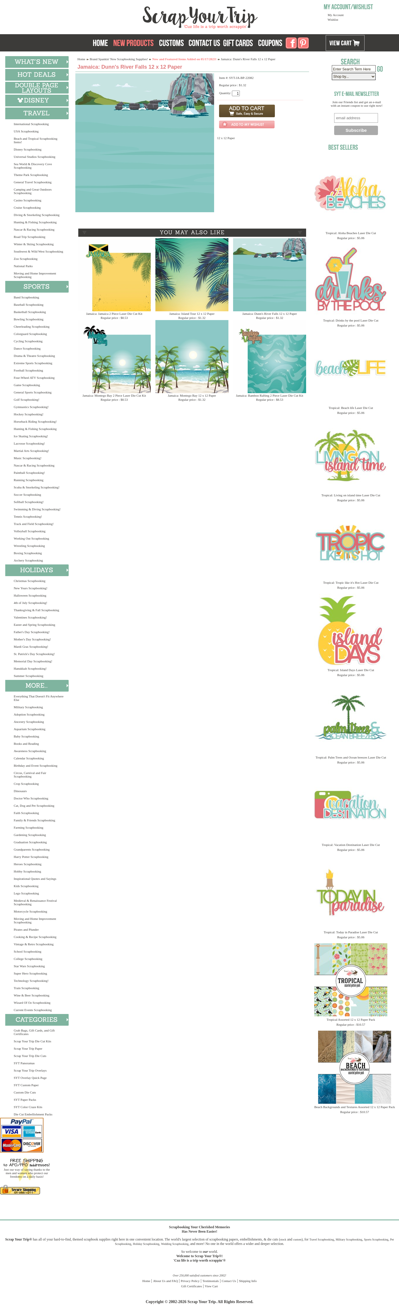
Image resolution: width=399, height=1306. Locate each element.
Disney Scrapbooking (27, 149)
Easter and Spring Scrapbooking (34, 624)
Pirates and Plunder (26, 929)
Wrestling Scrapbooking (29, 545)
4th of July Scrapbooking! (30, 602)
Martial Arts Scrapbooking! (31, 450)
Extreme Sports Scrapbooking (33, 363)
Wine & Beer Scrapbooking (31, 995)
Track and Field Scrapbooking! (34, 524)
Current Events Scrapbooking (33, 1010)
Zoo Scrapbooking (26, 258)
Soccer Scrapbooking (27, 494)
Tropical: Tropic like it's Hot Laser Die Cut (351, 582)
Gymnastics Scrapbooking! (31, 407)
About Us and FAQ (165, 1281)
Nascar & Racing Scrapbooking (34, 229)
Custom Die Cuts (25, 1092)
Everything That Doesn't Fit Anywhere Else (38, 698)
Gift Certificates (191, 1286)
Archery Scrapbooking (28, 560)
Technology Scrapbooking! (31, 980)
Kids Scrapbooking (26, 886)
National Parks (23, 266)
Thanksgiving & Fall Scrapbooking (36, 610)
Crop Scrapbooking (26, 783)
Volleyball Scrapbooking (30, 531)
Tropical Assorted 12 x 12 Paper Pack (351, 1019)
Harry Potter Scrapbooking (31, 856)
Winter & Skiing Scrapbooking (34, 244)
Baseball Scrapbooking (29, 304)
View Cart (211, 1286)
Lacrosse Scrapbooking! (29, 443)
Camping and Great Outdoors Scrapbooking (33, 191)
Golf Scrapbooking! (26, 399)
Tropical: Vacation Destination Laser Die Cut (351, 845)
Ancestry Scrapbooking (29, 721)
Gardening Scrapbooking (30, 835)
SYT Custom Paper (26, 1085)
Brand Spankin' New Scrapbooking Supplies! (119, 59)
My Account (336, 15)
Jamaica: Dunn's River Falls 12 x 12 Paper (269, 313)
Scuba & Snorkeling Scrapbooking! (37, 487)
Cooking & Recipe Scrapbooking (35, 937)
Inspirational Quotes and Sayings (35, 878)
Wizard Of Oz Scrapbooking (32, 1002)
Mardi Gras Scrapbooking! (31, 646)
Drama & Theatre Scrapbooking (34, 355)
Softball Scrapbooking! (29, 502)
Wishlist (333, 19)
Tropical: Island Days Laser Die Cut (350, 670)
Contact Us (229, 1281)
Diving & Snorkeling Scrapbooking (37, 215)
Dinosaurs (20, 791)
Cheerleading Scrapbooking (32, 326)
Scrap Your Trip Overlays (30, 1070)
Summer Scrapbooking (28, 676)
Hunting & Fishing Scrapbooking (35, 222)
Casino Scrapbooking (27, 200)
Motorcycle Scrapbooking (30, 911)
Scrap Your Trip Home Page (160, 16)
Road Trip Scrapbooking (29, 237)
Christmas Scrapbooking (29, 581)
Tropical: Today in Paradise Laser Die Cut (351, 932)
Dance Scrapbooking (27, 348)
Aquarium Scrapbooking (29, 729)
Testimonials (210, 1281)
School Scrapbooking (27, 951)
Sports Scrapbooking (376, 1239)
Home (81, 59)
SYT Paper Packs (25, 1099)
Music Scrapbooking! (27, 458)
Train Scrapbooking (26, 988)
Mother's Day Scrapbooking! (32, 639)
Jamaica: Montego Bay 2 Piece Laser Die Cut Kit (114, 395)
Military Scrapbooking (28, 707)
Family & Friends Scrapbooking (34, 820)
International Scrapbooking (31, 124)
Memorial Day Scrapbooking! (33, 661)
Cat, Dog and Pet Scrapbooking (34, 805)
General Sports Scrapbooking (33, 392)
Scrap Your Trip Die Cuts (30, 1056)
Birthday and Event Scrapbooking (35, 765)
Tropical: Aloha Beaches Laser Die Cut (351, 233)
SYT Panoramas (24, 1063)
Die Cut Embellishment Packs (33, 1114)
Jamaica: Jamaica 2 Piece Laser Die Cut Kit (114, 313)
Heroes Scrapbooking (27, 864)
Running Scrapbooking (29, 480)
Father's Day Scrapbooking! (32, 632)
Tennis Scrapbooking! (28, 516)
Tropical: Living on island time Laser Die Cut (350, 495)
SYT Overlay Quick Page (30, 1077)
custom (297, 1239)
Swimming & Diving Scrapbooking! (37, 509)
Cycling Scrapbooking (28, 341)
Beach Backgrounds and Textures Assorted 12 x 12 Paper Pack (354, 1107)
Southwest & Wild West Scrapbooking (38, 251)
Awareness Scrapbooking (30, 751)
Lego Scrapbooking (26, 893)
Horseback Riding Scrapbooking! (35, 421)
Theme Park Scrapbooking (31, 175)
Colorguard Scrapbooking (30, 334)
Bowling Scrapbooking (29, 319)
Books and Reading (26, 743)
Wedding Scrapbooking (174, 1243)
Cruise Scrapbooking (27, 207)
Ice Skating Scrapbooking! (31, 436)
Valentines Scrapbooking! (30, 617)
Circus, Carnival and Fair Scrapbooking (30, 774)
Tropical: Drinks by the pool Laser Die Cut (350, 320)
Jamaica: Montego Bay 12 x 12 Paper (192, 395)
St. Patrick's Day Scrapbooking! (34, 654)
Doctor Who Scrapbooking (31, 798)
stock (283, 1239)
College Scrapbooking (28, 959)
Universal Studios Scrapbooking (34, 156)
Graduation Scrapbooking (30, 842)
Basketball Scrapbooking (30, 312)
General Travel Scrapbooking (33, 182)
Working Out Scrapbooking (31, 538)
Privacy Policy (190, 1281)
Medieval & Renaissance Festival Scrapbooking (35, 902)
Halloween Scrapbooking (30, 595)
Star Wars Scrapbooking (29, 966)
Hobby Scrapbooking (27, 871)
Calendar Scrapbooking (29, 758)
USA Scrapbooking (26, 131)
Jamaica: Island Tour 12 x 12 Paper (192, 313)
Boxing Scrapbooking (28, 553)
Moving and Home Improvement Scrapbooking (35, 275)
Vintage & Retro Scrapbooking (34, 944)
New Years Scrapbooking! (30, 588)
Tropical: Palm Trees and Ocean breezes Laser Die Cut (350, 757)
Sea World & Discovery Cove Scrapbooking (33, 165)
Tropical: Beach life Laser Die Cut (351, 408)
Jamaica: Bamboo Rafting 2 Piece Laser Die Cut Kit (269, 395)
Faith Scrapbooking (26, 813)
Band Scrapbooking (26, 297)
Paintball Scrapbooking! (29, 472)
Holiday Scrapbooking (146, 1243)
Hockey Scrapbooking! (29, 414)
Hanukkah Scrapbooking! (30, 668)
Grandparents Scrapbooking (32, 849)
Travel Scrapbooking (321, 1239)
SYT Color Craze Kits (28, 1107)
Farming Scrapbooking (28, 827)
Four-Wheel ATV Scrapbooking (34, 377)
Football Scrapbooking (28, 370)
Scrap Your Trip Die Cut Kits (32, 1041)
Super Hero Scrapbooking (30, 973)
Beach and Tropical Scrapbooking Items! (35, 140)
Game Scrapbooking (27, 385)
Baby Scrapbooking (26, 736)
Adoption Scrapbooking (29, 714)
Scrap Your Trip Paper (28, 1048)
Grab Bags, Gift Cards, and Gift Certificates (34, 1032)
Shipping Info (248, 1281)
